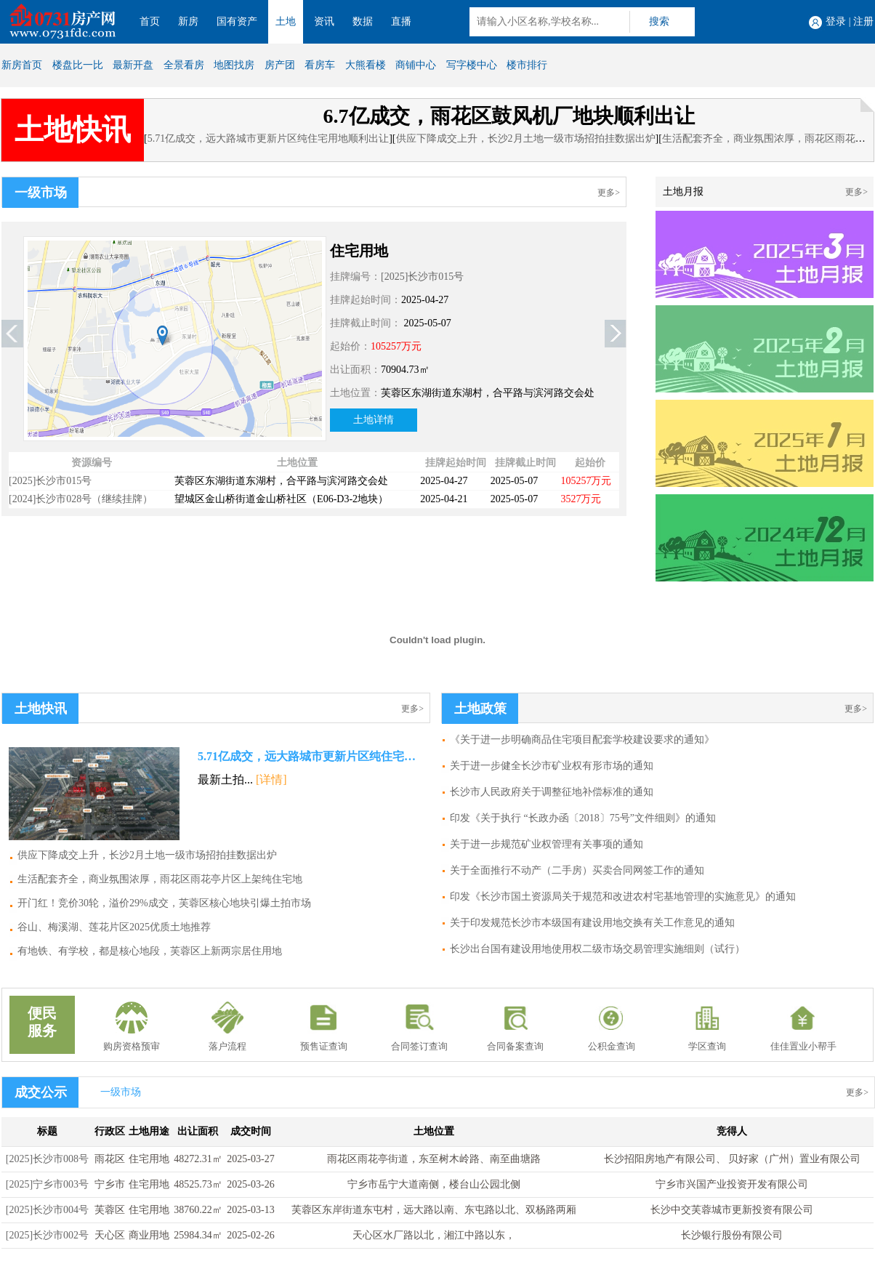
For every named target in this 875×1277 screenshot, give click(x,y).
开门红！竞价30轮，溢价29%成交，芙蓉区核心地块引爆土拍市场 (164, 903)
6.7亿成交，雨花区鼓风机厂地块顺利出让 (509, 116)
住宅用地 (359, 251)
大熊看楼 (365, 65)
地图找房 (234, 65)
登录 (836, 21)
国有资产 (237, 21)
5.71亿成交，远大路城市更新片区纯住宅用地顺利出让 (269, 138)
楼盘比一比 (77, 65)
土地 (285, 21)
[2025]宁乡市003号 (47, 1184)
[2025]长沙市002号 (47, 1235)
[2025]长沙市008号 (47, 1158)
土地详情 (373, 419)
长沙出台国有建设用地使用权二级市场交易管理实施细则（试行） (597, 948)
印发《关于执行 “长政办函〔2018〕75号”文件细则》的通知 (583, 818)
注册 (863, 21)
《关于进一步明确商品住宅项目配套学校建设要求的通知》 (582, 739)
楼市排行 (527, 65)
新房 (188, 21)
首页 (150, 21)
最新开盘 (133, 65)
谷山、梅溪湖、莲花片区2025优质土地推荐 (114, 927)
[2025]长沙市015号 (422, 276)
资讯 (324, 21)
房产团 (280, 65)
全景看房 (184, 65)
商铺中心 (415, 65)
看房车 (320, 65)
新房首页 (21, 65)
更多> (608, 193)
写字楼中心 (471, 65)
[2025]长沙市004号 (47, 1209)
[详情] (271, 779)
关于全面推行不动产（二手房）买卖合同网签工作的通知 (577, 870)
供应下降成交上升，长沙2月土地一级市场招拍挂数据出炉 (526, 138)
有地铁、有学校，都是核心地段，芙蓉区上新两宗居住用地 (149, 951)
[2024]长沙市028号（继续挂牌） (81, 499)
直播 (401, 21)
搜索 (659, 21)
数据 (362, 21)
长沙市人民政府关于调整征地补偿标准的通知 (551, 791)
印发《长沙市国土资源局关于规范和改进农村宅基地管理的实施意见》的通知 (623, 896)
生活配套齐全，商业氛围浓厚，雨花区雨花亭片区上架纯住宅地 (159, 879)
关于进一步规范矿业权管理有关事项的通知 (546, 844)
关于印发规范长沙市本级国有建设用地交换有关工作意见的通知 (592, 922)
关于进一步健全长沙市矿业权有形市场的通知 (551, 765)
